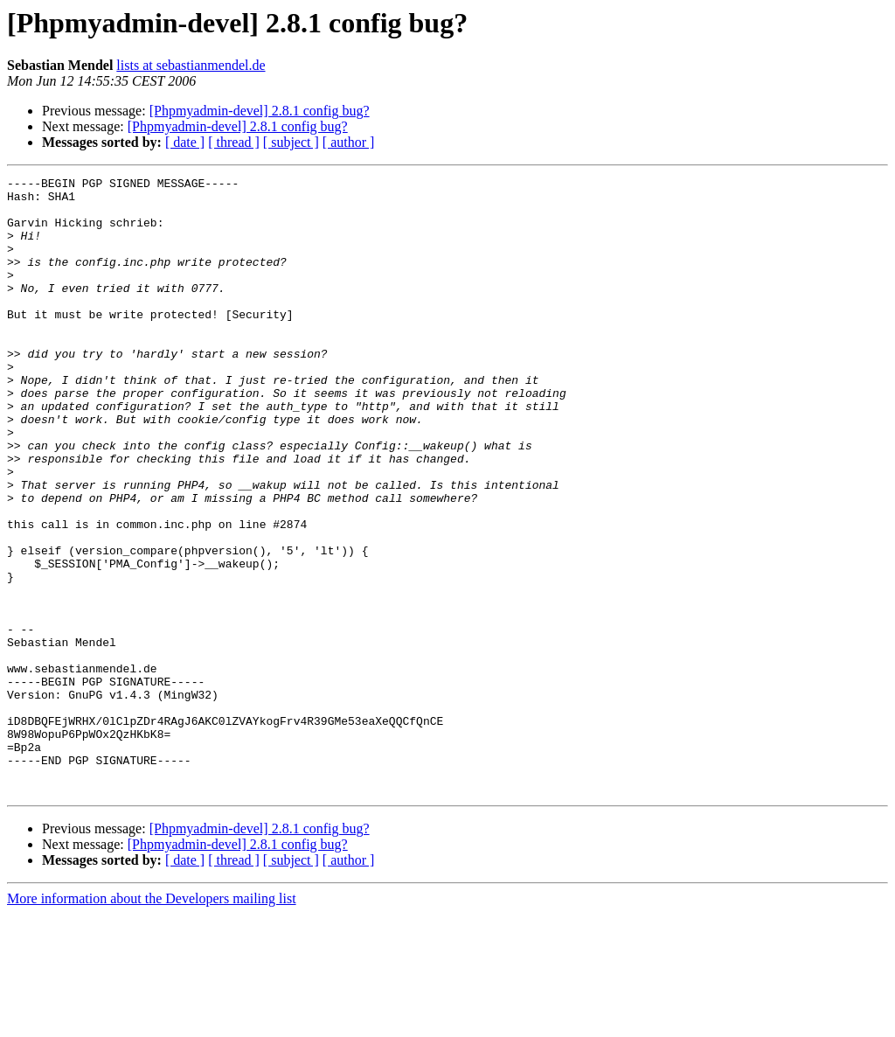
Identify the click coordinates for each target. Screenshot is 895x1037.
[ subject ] (291, 142)
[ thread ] (234, 142)
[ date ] (185, 142)
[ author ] (349, 142)
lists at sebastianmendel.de (190, 65)
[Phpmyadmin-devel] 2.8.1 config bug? (259, 110)
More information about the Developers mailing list (151, 1021)
